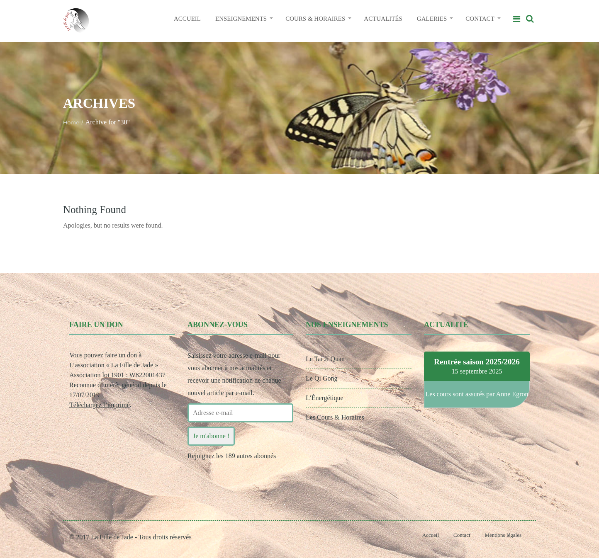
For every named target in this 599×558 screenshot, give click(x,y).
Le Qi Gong (321, 378)
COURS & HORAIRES (315, 18)
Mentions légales (503, 535)
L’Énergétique (324, 397)
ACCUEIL (187, 18)
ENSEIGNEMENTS (241, 18)
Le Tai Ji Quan (325, 358)
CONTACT (479, 18)
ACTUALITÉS (383, 18)
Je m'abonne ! (211, 435)
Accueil (430, 535)
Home (71, 122)
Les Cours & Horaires (335, 417)
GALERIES (432, 18)
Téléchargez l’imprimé (99, 404)
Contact (461, 535)
